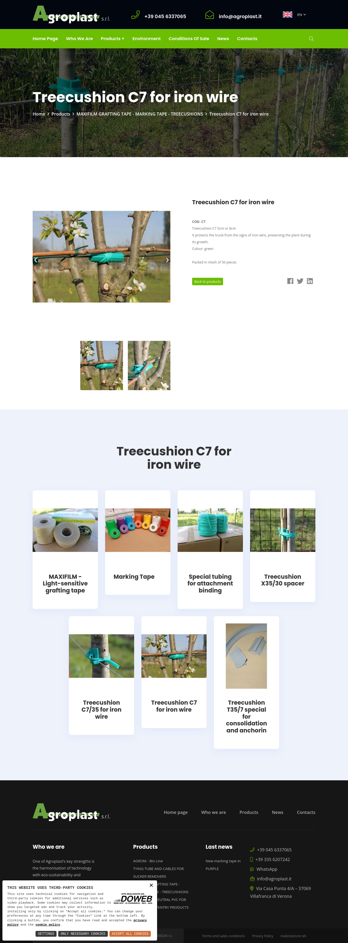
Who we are (79, 39)
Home (39, 114)
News (223, 39)
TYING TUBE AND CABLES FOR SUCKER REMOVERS (158, 872)
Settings (46, 933)
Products (60, 114)
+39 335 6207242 (270, 859)
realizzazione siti (293, 936)
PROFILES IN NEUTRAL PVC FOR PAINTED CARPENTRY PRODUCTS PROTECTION (161, 907)
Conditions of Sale (189, 39)
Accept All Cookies (130, 933)
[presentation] (35, 259)
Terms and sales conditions (223, 936)
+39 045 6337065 (271, 850)
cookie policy (48, 925)
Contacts (247, 39)
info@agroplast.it (270, 879)
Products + (112, 39)
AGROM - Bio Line (148, 860)
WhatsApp (263, 869)
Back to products (207, 281)
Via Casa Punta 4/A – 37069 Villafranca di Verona (280, 892)
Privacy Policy (262, 936)
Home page (45, 39)
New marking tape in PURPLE (223, 864)
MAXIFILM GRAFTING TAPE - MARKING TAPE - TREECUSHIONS (139, 114)
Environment (146, 39)
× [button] (151, 886)
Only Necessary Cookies (83, 933)
